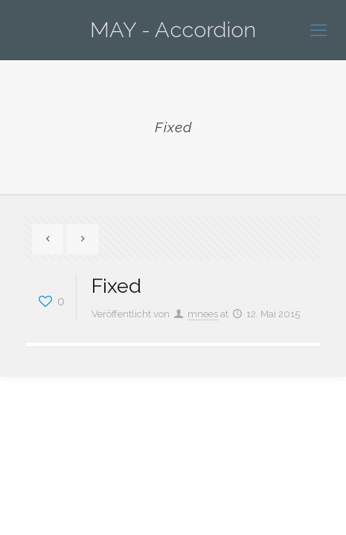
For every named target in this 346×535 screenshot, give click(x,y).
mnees (203, 314)
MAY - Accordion (173, 29)
